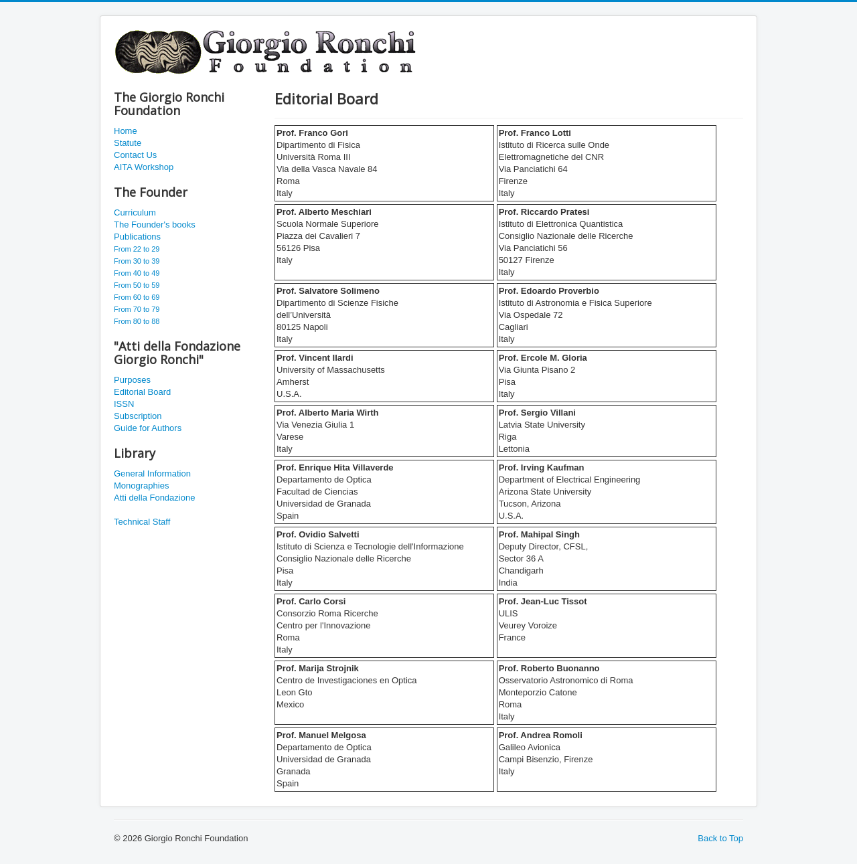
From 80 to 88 (136, 321)
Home (125, 131)
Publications (137, 237)
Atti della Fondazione (154, 498)
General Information (152, 473)
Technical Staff (142, 522)
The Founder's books (155, 225)
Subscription (138, 416)
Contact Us (135, 155)
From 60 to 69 (136, 297)
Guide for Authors (147, 428)
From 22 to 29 (136, 249)
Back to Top (720, 838)
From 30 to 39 (136, 261)
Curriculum (135, 212)
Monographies (141, 486)
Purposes (132, 380)
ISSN (124, 404)
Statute (127, 143)
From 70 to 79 (136, 309)
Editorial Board (142, 392)
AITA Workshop (143, 167)
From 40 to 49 (136, 273)
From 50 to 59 (136, 285)
